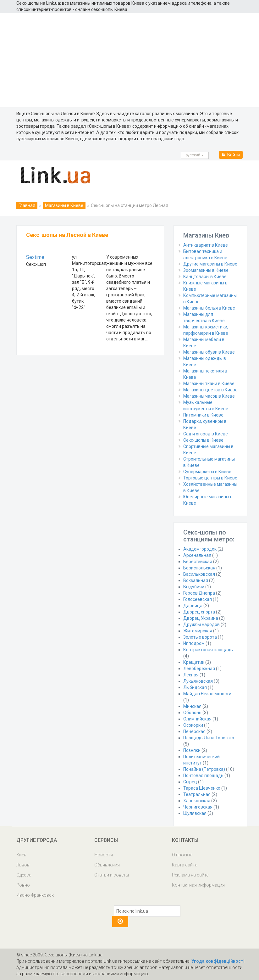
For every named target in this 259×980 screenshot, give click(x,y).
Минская (192, 706)
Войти (231, 154)
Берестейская (197, 561)
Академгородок (200, 549)
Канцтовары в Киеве (205, 276)
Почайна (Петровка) (204, 769)
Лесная (191, 674)
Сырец (190, 781)
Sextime (35, 257)
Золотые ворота (200, 637)
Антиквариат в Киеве (205, 245)
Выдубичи (193, 586)
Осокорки (193, 725)
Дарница (192, 605)
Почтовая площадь (203, 775)
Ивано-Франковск (35, 895)
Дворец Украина (200, 618)
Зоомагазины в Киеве (206, 270)
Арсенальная (197, 555)
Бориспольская (199, 567)
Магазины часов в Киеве (209, 396)
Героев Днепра (199, 593)
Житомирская (197, 630)
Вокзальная (195, 580)
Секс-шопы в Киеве (203, 440)
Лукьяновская (198, 681)
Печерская (194, 731)
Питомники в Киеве (203, 414)
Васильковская (199, 574)
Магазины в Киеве (64, 205)
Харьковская (196, 800)
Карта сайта (184, 864)
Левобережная (199, 668)
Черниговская (197, 806)
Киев (21, 854)
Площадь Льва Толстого (208, 737)
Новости (103, 854)
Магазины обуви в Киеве (209, 352)
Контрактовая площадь (208, 649)
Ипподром (194, 643)
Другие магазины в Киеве (210, 263)
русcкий (195, 155)
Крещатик (193, 662)
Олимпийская (197, 718)
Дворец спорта (199, 611)
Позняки (192, 750)
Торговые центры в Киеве (210, 477)
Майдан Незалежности (207, 693)
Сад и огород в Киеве (205, 433)
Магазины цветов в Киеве (210, 389)
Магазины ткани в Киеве (208, 383)
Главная (27, 205)
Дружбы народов (201, 624)
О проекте (182, 854)
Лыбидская (195, 687)
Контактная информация (198, 885)
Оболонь (192, 712)
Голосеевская (197, 599)
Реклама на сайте (190, 874)
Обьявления (107, 864)
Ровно (23, 885)
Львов (23, 864)
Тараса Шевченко (201, 788)
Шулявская (195, 813)
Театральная (197, 794)
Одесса (23, 874)
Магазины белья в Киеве (209, 308)
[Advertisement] (129, 60)
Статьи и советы (111, 874)
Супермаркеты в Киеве (207, 471)
